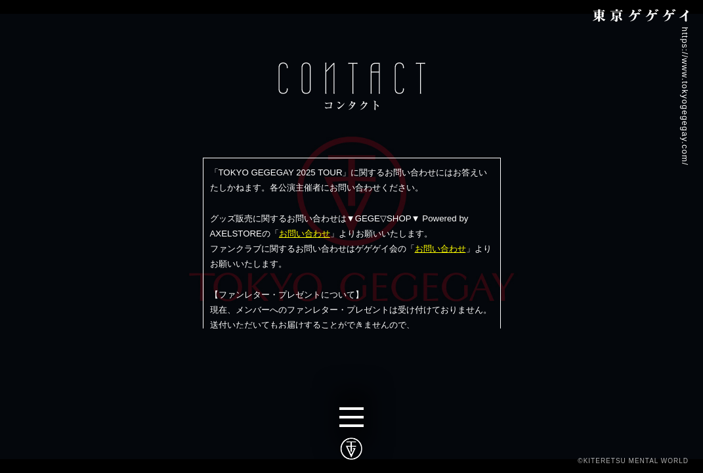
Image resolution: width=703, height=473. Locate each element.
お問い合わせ (304, 233)
